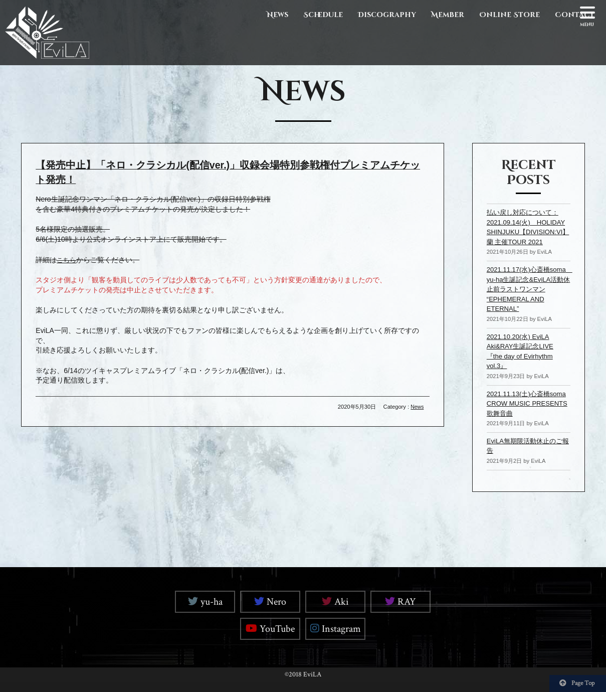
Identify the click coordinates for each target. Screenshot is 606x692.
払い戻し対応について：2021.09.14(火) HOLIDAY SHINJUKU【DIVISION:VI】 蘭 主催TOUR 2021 (526, 231)
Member (447, 15)
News (277, 15)
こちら (67, 259)
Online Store (509, 15)
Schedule (323, 15)
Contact (574, 15)
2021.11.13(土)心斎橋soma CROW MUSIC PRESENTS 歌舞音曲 (520, 413)
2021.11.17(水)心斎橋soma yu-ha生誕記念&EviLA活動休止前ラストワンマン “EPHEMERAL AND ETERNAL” (526, 298)
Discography (387, 15)
